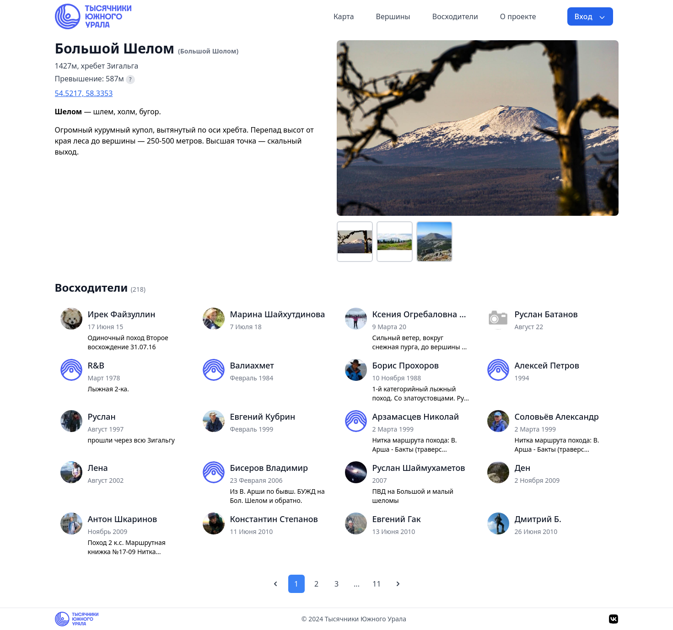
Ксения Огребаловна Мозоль (421, 314)
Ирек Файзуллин (122, 314)
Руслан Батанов (546, 314)
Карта (344, 16)
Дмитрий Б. (538, 518)
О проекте (518, 16)
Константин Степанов (274, 518)
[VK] (613, 619)
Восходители (455, 16)
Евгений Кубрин (263, 416)
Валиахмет (252, 365)
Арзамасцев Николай (415, 416)
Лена (98, 467)
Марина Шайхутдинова (277, 314)
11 (376, 584)
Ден (523, 467)
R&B (96, 365)
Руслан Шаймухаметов (418, 467)
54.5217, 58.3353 (84, 93)
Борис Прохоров (405, 365)
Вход (590, 16)
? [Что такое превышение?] (130, 79)
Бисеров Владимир (269, 467)
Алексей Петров (547, 365)
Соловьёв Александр (557, 416)
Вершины (393, 16)
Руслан (102, 416)
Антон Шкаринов (122, 518)
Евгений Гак (396, 518)
